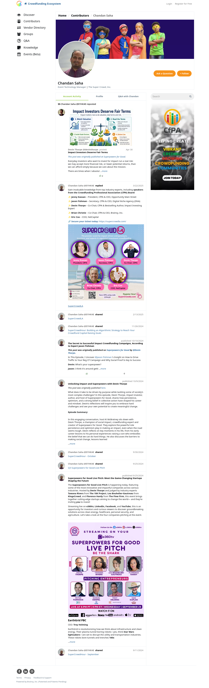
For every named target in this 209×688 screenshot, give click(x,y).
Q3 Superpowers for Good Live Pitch (86, 467)
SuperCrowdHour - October (82, 456)
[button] (30, 21)
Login (169, 3)
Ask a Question (164, 73)
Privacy (28, 678)
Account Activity (72, 96)
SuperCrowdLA (75, 305)
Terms (19, 678)
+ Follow (184, 73)
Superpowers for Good (118, 350)
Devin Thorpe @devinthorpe (83, 149)
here (103, 387)
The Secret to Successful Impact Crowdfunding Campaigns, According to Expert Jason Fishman (105, 344)
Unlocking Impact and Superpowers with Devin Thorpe (97, 383)
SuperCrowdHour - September (83, 654)
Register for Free (183, 3)
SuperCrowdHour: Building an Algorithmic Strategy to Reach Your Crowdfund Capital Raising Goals (101, 332)
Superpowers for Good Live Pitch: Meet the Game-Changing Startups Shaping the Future (105, 479)
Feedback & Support (42, 678)
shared (99, 314)
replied (99, 185)
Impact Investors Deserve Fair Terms (88, 152)
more (104, 171)
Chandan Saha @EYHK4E (81, 185)
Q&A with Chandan (128, 96)
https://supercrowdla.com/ (112, 221)
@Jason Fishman (103, 357)
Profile (99, 96)
